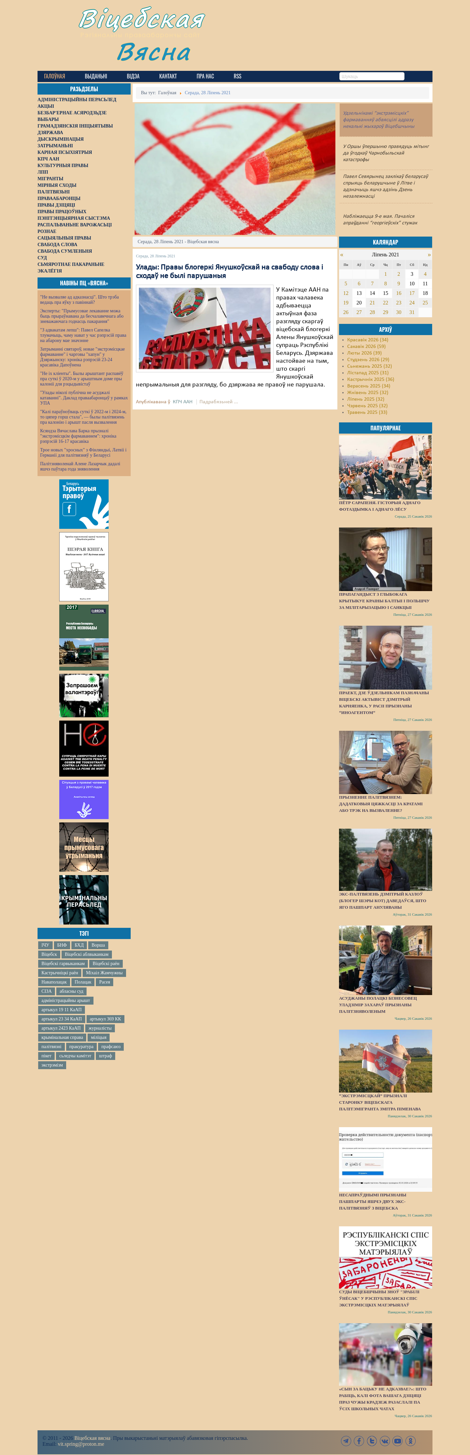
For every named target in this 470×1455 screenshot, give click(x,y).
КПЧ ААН (183, 402)
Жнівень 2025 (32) (367, 392)
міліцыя (98, 1037)
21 (372, 302)
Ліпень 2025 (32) (365, 399)
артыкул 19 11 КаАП (61, 1009)
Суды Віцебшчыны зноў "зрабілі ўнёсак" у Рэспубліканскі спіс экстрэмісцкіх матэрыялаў (379, 1298)
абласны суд (71, 991)
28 (372, 312)
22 (385, 302)
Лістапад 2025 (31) (368, 373)
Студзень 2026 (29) (368, 359)
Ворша (98, 945)
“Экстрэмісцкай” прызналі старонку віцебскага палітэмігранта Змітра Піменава (380, 1102)
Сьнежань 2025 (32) (369, 366)
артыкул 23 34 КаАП (61, 1018)
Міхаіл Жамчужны (104, 972)
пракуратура (81, 1046)
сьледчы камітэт (75, 1055)
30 (399, 312)
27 (359, 312)
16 (399, 293)
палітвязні (51, 1046)
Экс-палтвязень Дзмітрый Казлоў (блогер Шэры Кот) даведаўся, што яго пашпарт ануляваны (382, 901)
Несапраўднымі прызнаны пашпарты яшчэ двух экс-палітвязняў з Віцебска (372, 1201)
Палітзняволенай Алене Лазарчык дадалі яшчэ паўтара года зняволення (80, 466)
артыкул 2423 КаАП (61, 1028)
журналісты (100, 1028)
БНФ (62, 945)
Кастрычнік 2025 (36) (370, 379)
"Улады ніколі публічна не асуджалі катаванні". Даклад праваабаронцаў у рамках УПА (84, 398)
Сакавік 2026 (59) (366, 346)
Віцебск (49, 954)
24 (412, 302)
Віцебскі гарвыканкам (63, 963)
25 (425, 302)
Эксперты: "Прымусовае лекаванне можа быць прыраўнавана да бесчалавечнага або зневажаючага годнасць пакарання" (81, 316)
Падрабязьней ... (218, 402)
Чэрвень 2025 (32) (367, 406)
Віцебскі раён (105, 963)
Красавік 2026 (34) (367, 340)
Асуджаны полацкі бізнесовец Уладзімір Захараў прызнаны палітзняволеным (378, 1005)
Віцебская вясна (92, 1438)
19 (346, 302)
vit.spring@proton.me (81, 1444)
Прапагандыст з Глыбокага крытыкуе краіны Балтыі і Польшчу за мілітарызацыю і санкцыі (384, 601)
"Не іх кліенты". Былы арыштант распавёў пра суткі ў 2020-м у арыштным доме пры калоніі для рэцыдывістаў (81, 378)
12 (346, 293)
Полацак (83, 982)
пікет (46, 1055)
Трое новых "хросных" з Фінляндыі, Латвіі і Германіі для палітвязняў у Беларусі (83, 452)
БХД (79, 945)
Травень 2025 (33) (367, 412)
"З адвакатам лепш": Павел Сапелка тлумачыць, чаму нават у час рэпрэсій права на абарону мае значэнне (83, 335)
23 (399, 302)
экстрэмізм (52, 1065)
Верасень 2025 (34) (368, 386)
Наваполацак (54, 982)
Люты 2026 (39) (364, 353)
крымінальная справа (62, 1037)
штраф (105, 1055)
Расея (104, 982)
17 (412, 293)
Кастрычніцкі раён (59, 972)
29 (385, 312)
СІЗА (46, 991)
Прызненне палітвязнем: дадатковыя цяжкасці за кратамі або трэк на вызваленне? (381, 804)
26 (346, 312)
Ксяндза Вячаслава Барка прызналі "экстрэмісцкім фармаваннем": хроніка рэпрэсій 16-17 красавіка (78, 436)
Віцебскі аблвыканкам (86, 954)
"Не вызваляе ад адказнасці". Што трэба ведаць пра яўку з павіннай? (79, 300)
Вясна (153, 51)
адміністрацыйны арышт (65, 1000)
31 (412, 312)
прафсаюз (110, 1046)
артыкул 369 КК (105, 1018)
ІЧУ (45, 945)
